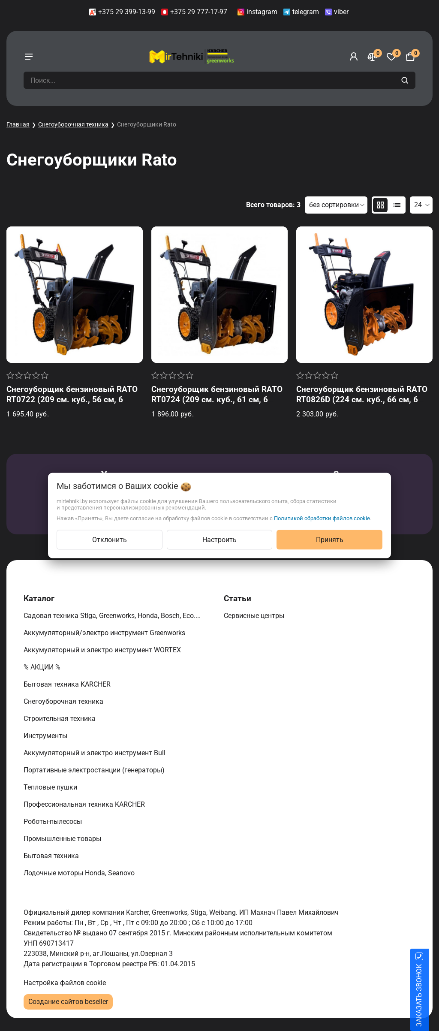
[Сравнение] (372, 56)
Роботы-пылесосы (54, 821)
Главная (18, 124)
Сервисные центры (255, 616)
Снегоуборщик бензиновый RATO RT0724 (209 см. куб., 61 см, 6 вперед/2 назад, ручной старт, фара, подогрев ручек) (217, 404)
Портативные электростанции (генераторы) (95, 770)
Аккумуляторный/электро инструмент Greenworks (105, 633)
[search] (405, 80)
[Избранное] (391, 56)
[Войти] (354, 56)
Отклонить (109, 540)
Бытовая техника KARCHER (68, 684)
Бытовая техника (52, 856)
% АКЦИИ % (43, 667)
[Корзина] (410, 56)
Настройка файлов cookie (65, 983)
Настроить (219, 540)
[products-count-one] (397, 205)
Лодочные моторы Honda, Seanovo (80, 873)
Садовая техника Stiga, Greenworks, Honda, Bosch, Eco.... (113, 616)
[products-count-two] (380, 205)
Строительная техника (61, 718)
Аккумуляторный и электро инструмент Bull (95, 753)
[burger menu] (29, 56)
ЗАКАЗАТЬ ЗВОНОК (429, 995)
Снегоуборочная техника (73, 124)
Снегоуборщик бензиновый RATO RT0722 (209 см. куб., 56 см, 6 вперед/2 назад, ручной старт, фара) (72, 404)
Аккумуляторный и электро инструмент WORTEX (103, 650)
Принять (329, 540)
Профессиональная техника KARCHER (85, 804)
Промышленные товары (63, 839)
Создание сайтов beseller (68, 1002)
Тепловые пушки (51, 787)
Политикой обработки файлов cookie (322, 518)
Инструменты (46, 736)
